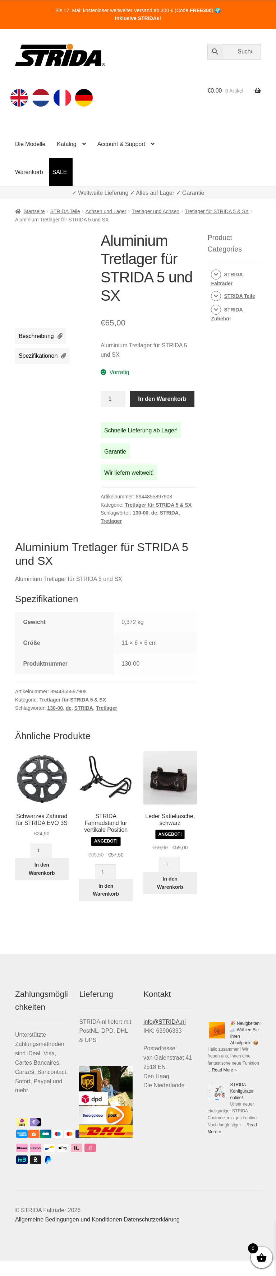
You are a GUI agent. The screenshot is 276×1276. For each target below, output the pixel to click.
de (154, 513)
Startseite (34, 211)
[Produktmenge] (113, 399)
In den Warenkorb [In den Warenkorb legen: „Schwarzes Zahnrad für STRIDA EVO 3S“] (42, 869)
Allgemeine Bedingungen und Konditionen (68, 1219)
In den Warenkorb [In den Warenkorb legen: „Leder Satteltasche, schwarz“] (170, 883)
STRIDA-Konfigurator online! (241, 1091)
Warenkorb (29, 172)
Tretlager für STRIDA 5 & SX (217, 211)
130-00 (140, 513)
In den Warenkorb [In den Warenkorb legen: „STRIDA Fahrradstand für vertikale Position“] (106, 890)
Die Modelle (30, 144)
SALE (59, 172)
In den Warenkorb (162, 399)
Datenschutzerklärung (152, 1219)
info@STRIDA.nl (164, 1022)
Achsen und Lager (106, 211)
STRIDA (169, 513)
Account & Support (121, 144)
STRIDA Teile (65, 211)
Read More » (224, 1070)
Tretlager (111, 521)
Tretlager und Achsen (156, 211)
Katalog (66, 144)
